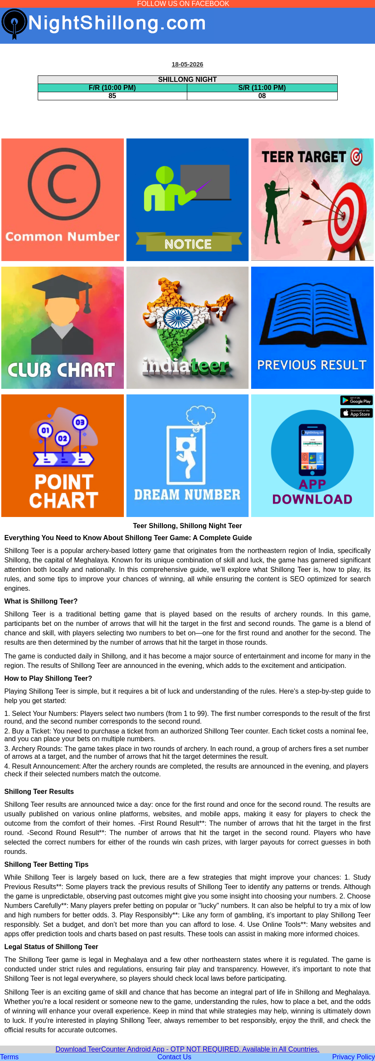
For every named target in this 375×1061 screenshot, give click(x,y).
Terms (9, 1057)
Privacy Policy (353, 1057)
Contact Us (174, 1057)
